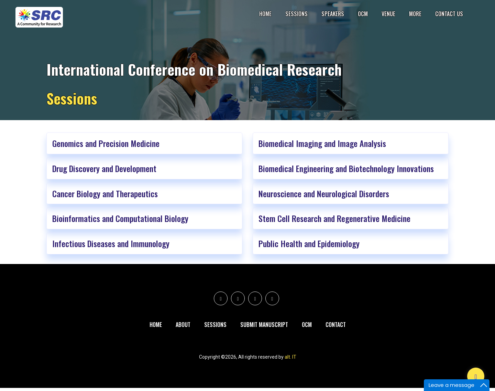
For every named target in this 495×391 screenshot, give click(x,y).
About (183, 326)
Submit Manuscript (264, 326)
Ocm (307, 326)
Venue (388, 14)
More (415, 14)
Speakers (332, 14)
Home (265, 14)
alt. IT (290, 360)
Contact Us (449, 14)
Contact (336, 326)
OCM (363, 14)
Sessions (296, 14)
